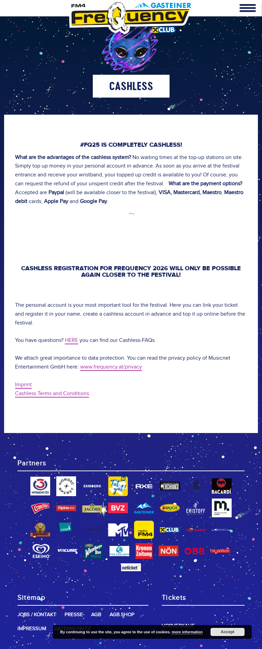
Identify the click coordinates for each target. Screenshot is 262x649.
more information (187, 632)
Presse (73, 615)
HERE (71, 340)
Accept (227, 632)
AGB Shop (122, 615)
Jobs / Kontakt (36, 615)
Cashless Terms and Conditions (52, 393)
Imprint (23, 384)
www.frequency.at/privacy (111, 367)
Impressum (31, 629)
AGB (96, 615)
